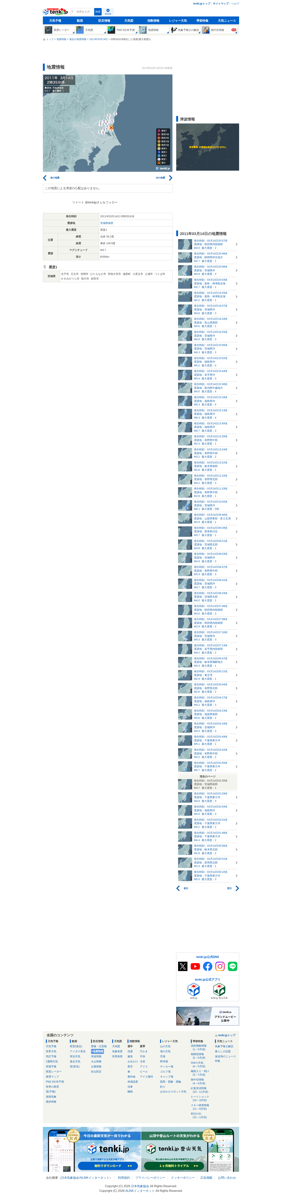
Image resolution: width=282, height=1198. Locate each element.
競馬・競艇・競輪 (170, 1081)
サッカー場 (166, 1066)
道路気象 (51, 1096)
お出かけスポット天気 (173, 1091)
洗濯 (130, 1051)
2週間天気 (52, 1061)
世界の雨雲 (52, 1086)
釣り (162, 1086)
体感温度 (133, 1081)
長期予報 (51, 1066)
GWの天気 (201, 1064)
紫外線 (131, 1076)
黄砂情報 (51, 1101)
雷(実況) (74, 1066)
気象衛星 (117, 1051)
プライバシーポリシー (150, 1177)
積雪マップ (52, 1076)
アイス (144, 1066)
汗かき (144, 1051)
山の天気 (165, 1046)
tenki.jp (56, 12)
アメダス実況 (78, 1051)
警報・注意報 (99, 1046)
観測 (80, 20)
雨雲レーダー (54, 1071)
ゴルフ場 (165, 1071)
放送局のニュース (225, 1056)
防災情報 (104, 20)
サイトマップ (221, 3)
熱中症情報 (201, 1081)
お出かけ (133, 1061)
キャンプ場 (166, 1076)
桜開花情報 (201, 1056)
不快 (142, 1056)
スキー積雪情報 (201, 1107)
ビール (144, 1071)
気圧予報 (51, 1056)
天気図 (128, 20)
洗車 (130, 1086)
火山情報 (96, 1061)
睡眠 (130, 1091)
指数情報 (153, 20)
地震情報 (98, 1051)
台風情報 (96, 1066)
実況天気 (75, 1056)
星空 (130, 1066)
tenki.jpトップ (201, 3)
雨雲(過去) (76, 1046)
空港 (162, 1056)
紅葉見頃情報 (201, 1090)
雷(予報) (50, 1091)
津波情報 (96, 1056)
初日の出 (201, 1115)
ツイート (78, 202)
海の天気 (165, 1051)
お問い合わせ (227, 1177)
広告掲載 (206, 1177)
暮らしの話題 (223, 1051)
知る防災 (96, 1071)
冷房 (142, 1061)
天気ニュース (227, 20)
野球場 (164, 1061)
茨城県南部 (106, 223)
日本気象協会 (70, 1177)
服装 (130, 1056)
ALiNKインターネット (94, 1177)
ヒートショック (201, 1098)
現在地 (108, 14)
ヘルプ (235, 3)
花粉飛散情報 (201, 1047)
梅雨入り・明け (201, 1073)
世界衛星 (117, 1056)
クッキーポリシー (183, 1177)
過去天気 (75, 1061)
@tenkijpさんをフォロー (101, 202)
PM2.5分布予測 (55, 1081)
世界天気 (51, 1051)
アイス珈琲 (146, 1076)
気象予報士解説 (224, 1046)
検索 (98, 11)
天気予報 (55, 20)
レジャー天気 (178, 20)
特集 (217, 1060)
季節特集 (202, 20)
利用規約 (124, 1177)
